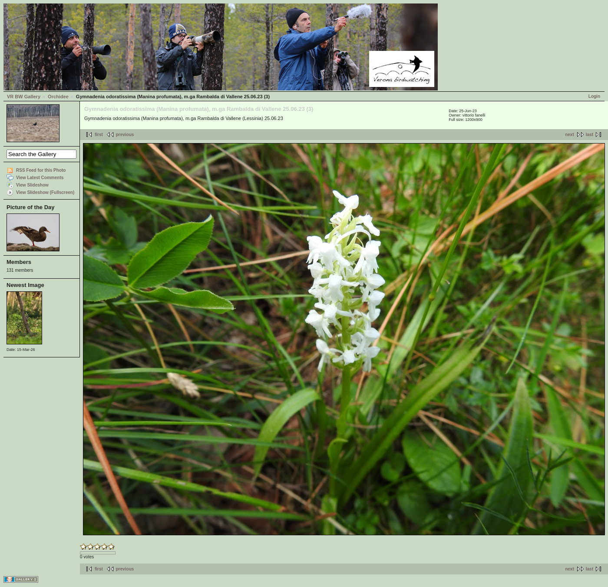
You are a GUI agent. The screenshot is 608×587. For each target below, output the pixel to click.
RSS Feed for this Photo (41, 170)
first (99, 134)
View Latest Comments (39, 177)
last (589, 134)
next (569, 134)
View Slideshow (32, 185)
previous (125, 134)
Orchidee (58, 96)
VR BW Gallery (23, 96)
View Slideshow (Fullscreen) (45, 192)
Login (594, 96)
